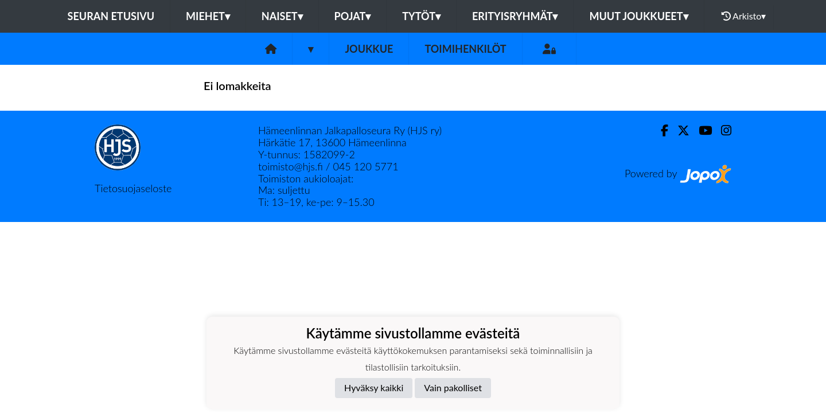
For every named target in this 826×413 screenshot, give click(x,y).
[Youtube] (700, 130)
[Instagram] (721, 130)
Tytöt (421, 16)
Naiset (282, 16)
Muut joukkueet (638, 16)
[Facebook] (660, 130)
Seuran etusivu (111, 16)
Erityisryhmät (515, 16)
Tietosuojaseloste (133, 188)
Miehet (208, 16)
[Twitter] (678, 130)
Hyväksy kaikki (373, 387)
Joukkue (369, 48)
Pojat (352, 16)
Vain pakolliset (453, 387)
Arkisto (744, 16)
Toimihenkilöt (465, 48)
